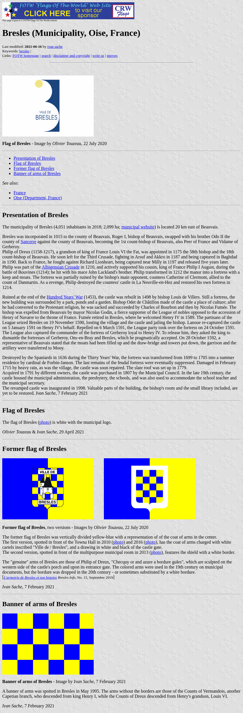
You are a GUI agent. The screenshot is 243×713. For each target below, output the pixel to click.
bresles (24, 51)
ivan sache (55, 46)
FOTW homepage (25, 55)
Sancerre (28, 241)
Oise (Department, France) (38, 197)
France (20, 192)
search (46, 55)
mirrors (112, 55)
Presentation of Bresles (34, 158)
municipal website (137, 226)
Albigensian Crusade (61, 267)
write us (98, 55)
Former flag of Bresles (34, 168)
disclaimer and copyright (71, 55)
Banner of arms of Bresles (37, 173)
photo (45, 422)
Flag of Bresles (27, 163)
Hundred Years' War (65, 297)
